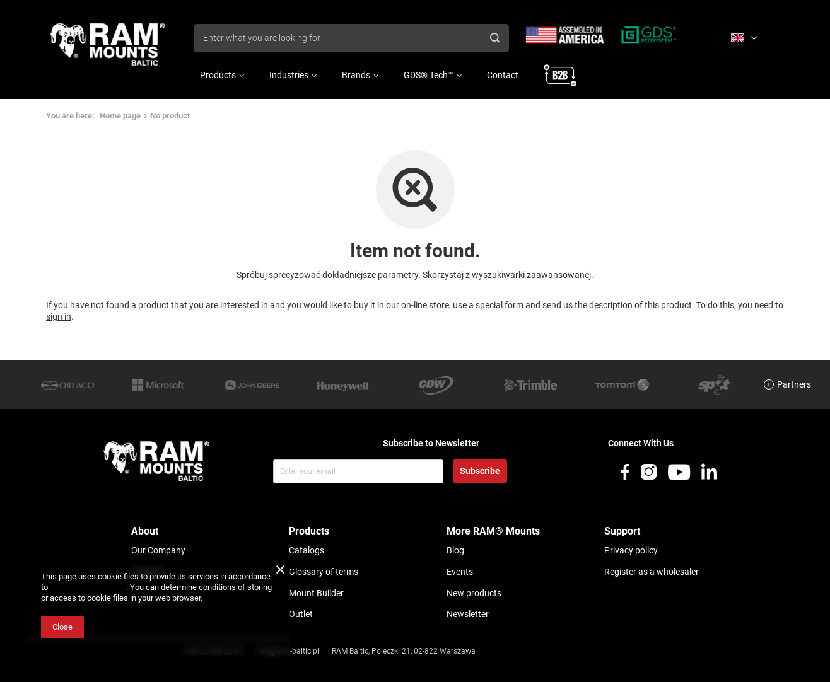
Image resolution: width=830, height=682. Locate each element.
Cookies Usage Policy (88, 587)
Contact (502, 75)
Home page (120, 115)
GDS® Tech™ (428, 75)
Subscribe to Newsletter (431, 443)
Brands (356, 75)
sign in (58, 316)
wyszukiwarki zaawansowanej (531, 275)
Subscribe (480, 471)
